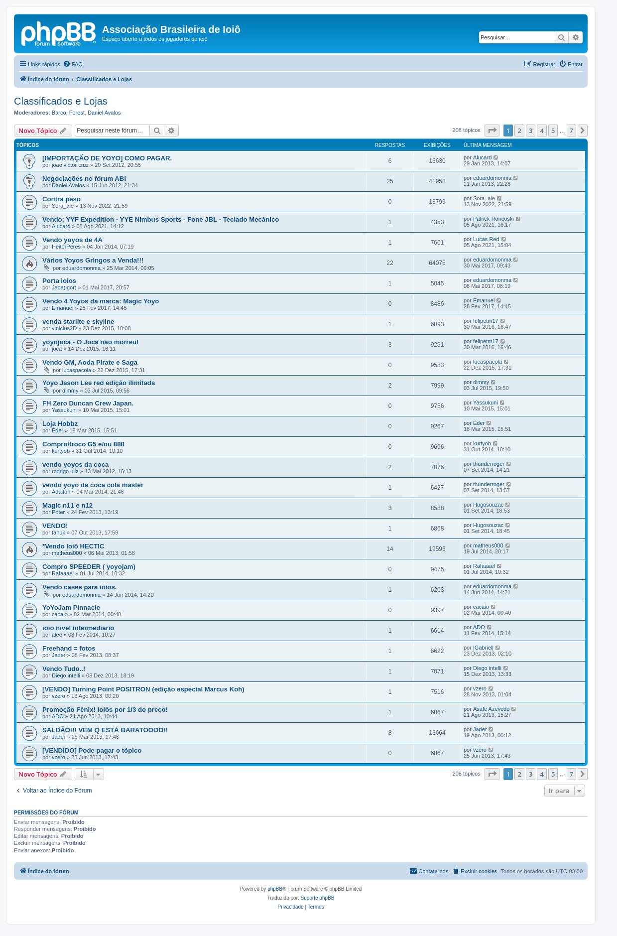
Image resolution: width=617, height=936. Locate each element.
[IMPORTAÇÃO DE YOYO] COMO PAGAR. (107, 158)
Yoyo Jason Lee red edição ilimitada (98, 383)
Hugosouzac (488, 505)
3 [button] (530, 130)
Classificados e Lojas (61, 101)
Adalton (61, 492)
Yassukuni (64, 410)
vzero (58, 696)
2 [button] (519, 130)
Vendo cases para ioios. (79, 587)
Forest (77, 113)
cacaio (60, 614)
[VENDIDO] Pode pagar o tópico (91, 750)
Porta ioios (59, 280)
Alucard (482, 157)
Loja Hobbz (60, 423)
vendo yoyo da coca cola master (92, 485)
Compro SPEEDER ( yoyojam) (88, 566)
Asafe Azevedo (491, 709)
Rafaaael (63, 573)
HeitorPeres (66, 247)
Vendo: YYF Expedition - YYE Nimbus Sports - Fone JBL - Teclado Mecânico (160, 219)
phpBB (274, 889)
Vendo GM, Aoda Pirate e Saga (89, 362)
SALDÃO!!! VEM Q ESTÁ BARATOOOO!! (105, 730)
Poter (58, 512)
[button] (492, 130)
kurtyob (61, 451)
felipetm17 (485, 321)
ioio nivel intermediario (78, 628)
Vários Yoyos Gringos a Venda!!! (92, 260)
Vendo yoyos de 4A (72, 240)
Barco (59, 113)
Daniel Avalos (104, 113)
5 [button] (553, 130)
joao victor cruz (70, 165)
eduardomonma (492, 178)
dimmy (70, 391)
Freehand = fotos (69, 648)
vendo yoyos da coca (75, 464)
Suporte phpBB (318, 898)
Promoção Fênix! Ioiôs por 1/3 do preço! (105, 709)
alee (57, 635)
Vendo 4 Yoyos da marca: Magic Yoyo (100, 301)
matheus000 (67, 553)
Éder (57, 430)
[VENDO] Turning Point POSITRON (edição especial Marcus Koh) (143, 689)
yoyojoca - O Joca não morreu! (90, 342)
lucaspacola (76, 370)
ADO (479, 627)
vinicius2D (64, 328)
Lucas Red (486, 239)
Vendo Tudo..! (63, 668)
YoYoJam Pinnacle (71, 607)
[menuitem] (73, 64)
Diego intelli (66, 675)
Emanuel (62, 308)
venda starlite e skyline (78, 321)
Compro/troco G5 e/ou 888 (83, 444)
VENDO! (55, 526)
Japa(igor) (64, 287)
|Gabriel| (483, 648)
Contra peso (61, 199)
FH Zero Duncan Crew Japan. (87, 403)
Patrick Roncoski (493, 219)
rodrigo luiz (65, 471)
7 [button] (571, 130)
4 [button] (541, 130)
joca (57, 349)
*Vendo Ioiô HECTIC (73, 546)
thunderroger (488, 464)
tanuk (58, 532)
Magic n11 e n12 (67, 505)
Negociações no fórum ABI (84, 178)
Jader (59, 655)
